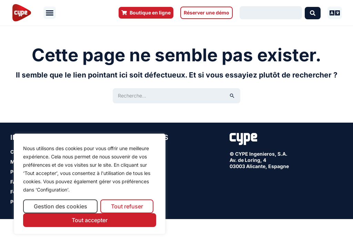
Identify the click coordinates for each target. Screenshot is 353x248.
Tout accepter (90, 220)
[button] (49, 13)
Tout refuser (127, 206)
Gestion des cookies (60, 206)
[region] (89, 184)
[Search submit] (313, 13)
